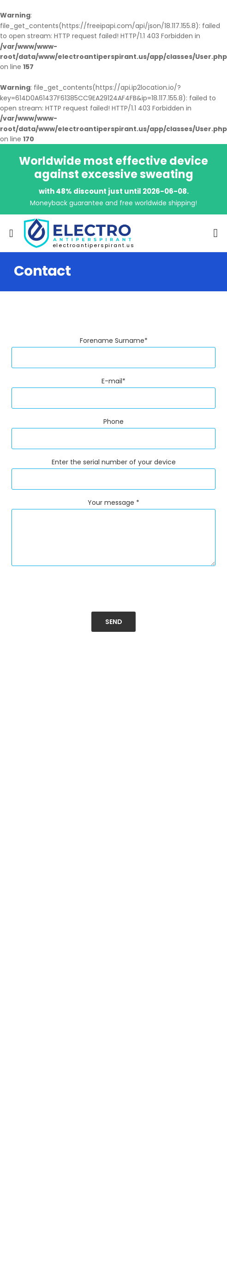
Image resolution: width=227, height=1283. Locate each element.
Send (113, 621)
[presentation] (82, 594)
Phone (113, 421)
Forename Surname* (114, 340)
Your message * (113, 502)
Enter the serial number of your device (114, 462)
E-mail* (113, 381)
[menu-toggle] (11, 233)
